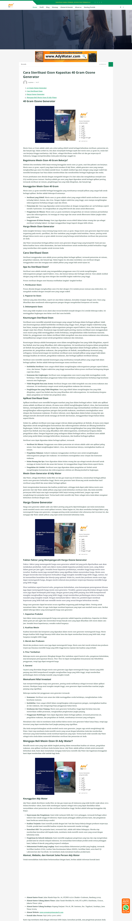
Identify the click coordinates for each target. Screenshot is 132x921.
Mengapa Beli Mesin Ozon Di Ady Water (42, 97)
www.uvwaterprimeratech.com (51, 912)
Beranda (23, 64)
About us (78, 7)
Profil (42, 7)
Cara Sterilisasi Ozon (34, 91)
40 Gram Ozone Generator (37, 88)
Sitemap (55, 7)
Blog (48, 7)
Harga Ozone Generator (35, 94)
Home (35, 7)
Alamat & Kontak (66, 7)
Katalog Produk (89, 7)
